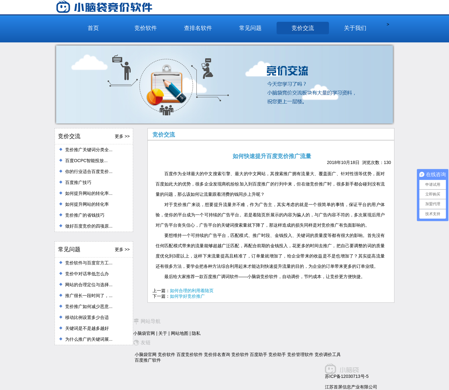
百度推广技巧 (78, 182)
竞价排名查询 (217, 354)
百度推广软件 (148, 360)
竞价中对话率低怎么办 (87, 273)
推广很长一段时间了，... (89, 295)
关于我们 (355, 28)
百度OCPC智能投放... (86, 160)
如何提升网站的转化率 (87, 204)
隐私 (196, 333)
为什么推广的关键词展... (89, 339)
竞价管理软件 (300, 354)
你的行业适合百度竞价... (89, 171)
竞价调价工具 (328, 354)
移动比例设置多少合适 (87, 317)
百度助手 (258, 354)
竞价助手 (277, 354)
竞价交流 (303, 28)
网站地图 (179, 333)
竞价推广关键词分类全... (89, 149)
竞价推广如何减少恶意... (89, 306)
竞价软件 (145, 28)
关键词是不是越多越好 (87, 328)
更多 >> (122, 136)
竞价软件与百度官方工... (89, 262)
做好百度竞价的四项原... (89, 226)
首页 (93, 28)
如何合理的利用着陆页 (192, 290)
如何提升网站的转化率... (89, 193)
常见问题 (250, 28)
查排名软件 (198, 28)
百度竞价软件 (189, 354)
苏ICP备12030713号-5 (347, 376)
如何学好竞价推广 (187, 296)
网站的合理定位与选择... (89, 284)
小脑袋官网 (144, 333)
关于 (162, 333)
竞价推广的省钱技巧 (84, 215)
